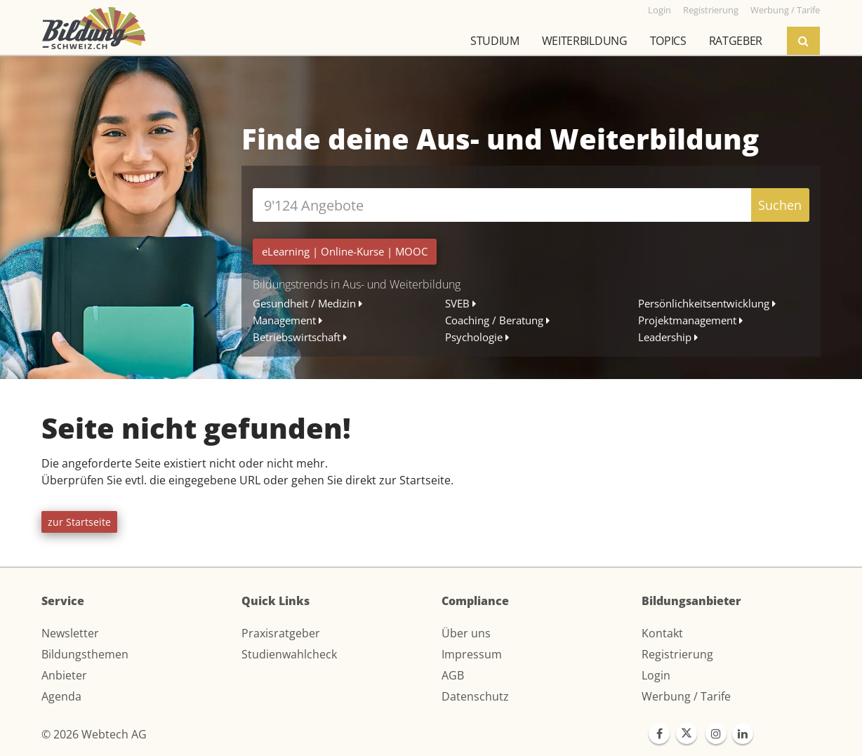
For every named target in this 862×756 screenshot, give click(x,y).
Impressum (472, 654)
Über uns (466, 633)
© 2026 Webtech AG (94, 734)
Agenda (61, 696)
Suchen (780, 205)
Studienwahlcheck (289, 654)
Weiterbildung (585, 40)
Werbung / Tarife (686, 696)
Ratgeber (735, 40)
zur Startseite (79, 522)
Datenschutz (475, 696)
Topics (668, 40)
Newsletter (70, 633)
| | (344, 251)
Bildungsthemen (84, 654)
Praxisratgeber (280, 633)
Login (656, 675)
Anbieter (64, 675)
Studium (494, 40)
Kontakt (662, 633)
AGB (453, 675)
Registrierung (677, 654)
